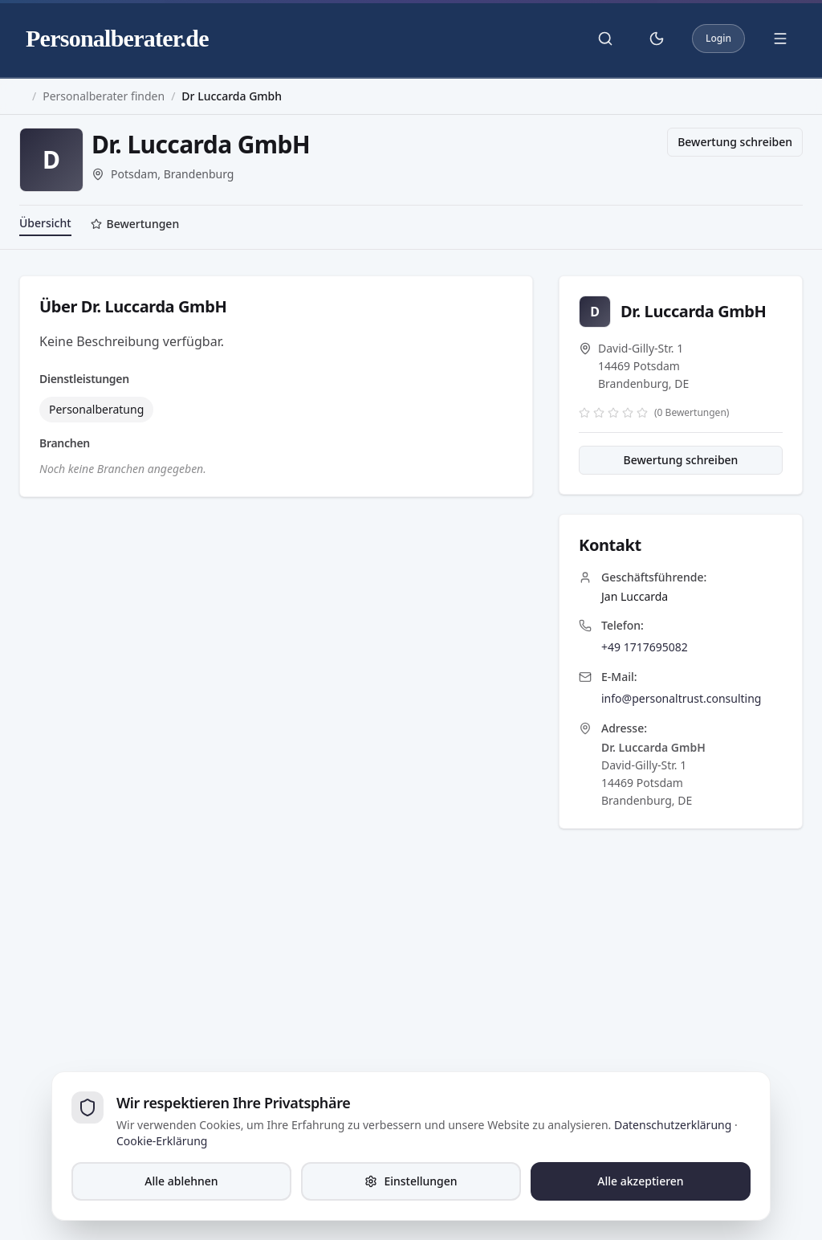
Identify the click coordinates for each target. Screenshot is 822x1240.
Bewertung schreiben (735, 141)
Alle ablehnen (181, 1181)
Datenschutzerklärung (672, 1124)
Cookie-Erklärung (161, 1140)
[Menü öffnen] (780, 38)
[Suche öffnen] (605, 38)
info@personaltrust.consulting (681, 698)
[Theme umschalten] (657, 38)
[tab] (135, 225)
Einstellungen (410, 1181)
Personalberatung (96, 409)
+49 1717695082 (644, 647)
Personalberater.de (117, 38)
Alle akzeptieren (640, 1181)
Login (718, 38)
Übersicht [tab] (45, 222)
